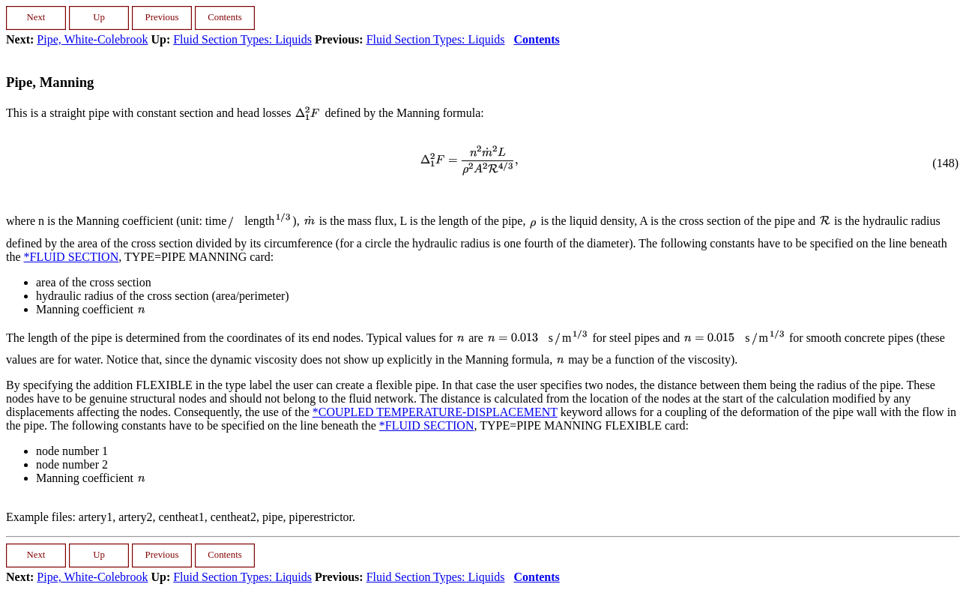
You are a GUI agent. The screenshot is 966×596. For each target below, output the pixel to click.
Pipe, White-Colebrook (92, 39)
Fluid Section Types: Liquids (242, 39)
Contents (536, 39)
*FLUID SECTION (71, 256)
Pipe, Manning (50, 82)
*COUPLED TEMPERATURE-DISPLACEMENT (435, 412)
